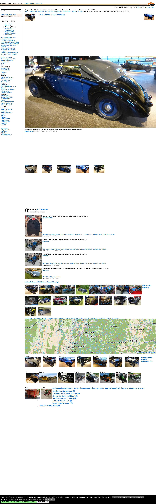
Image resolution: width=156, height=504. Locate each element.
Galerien (3, 125)
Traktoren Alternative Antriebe (9, 53)
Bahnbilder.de (8, 24)
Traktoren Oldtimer (6, 92)
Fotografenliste (5, 130)
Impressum (38, 3)
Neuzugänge (4, 128)
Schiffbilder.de (8, 28)
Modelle (3, 100)
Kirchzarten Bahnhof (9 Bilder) (63, 396)
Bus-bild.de (8, 25)
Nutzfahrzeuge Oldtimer (8, 89)
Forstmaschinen (5, 118)
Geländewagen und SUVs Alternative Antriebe (8, 38)
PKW (2, 63)
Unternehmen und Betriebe (8, 54)
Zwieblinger (46, 241)
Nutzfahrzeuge (5, 69)
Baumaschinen (5, 68)
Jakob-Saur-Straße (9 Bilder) (63, 398)
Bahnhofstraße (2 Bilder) (49, 405)
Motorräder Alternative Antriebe (10, 42)
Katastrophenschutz (6, 105)
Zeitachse (3, 133)
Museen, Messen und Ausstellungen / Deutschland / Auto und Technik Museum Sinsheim (83, 249)
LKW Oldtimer (5, 85)
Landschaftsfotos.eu (10, 33)
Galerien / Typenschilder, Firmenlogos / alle (72, 234)
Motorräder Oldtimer (6, 109)
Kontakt (32, 3)
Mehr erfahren (50, 499)
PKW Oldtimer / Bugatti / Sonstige (52, 14)
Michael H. (46, 270)
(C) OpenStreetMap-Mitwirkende (145, 352)
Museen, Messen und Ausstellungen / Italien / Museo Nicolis (99, 234)
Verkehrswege (5, 120)
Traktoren (3, 72)
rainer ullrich (29, 131)
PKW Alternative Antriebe (8, 48)
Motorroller (4, 111)
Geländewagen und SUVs (8, 59)
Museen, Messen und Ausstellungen (7, 61)
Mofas (2, 114)
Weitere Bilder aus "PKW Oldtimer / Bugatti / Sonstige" (42, 282)
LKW (2, 71)
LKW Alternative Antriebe (8, 40)
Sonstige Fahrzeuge (6, 97)
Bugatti (74, 11)
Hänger (3, 74)
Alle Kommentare (42, 209)
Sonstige (80, 11)
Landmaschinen (5, 121)
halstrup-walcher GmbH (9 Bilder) (64, 393)
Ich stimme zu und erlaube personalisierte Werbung (18, 502)
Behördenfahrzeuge (6, 79)
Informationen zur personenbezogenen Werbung (128, 497)
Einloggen (139, 7)
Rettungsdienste (5, 82)
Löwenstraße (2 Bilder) (60, 401)
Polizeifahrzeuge (5, 80)
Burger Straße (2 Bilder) (61, 403)
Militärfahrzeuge (5, 99)
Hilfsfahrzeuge (5, 95)
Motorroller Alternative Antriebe (10, 43)
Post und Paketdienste (7, 102)
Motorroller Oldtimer (6, 112)
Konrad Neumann (48, 217)
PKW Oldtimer (66, 11)
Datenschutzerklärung (6, 134)
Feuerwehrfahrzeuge (7, 77)
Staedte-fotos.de (9, 31)
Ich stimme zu (42, 502)
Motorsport (4, 123)
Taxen (2, 65)
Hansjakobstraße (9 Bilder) (62, 391)
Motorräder (4, 108)
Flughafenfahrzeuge (6, 103)
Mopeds (3, 115)
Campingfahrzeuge (6, 57)
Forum (27, 3)
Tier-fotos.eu (8, 34)
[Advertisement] (64, 36)
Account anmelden (148, 7)
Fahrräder (4, 117)
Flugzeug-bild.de (9, 30)
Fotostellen (4, 131)
